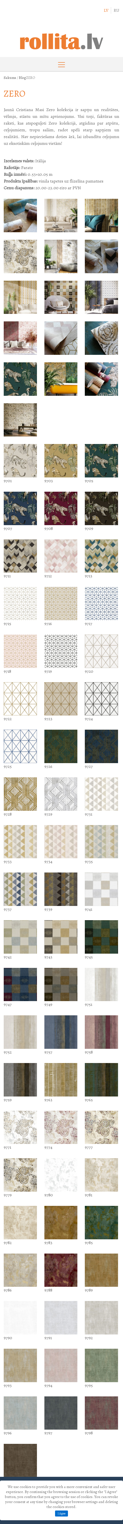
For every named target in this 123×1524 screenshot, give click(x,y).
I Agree (61, 1514)
